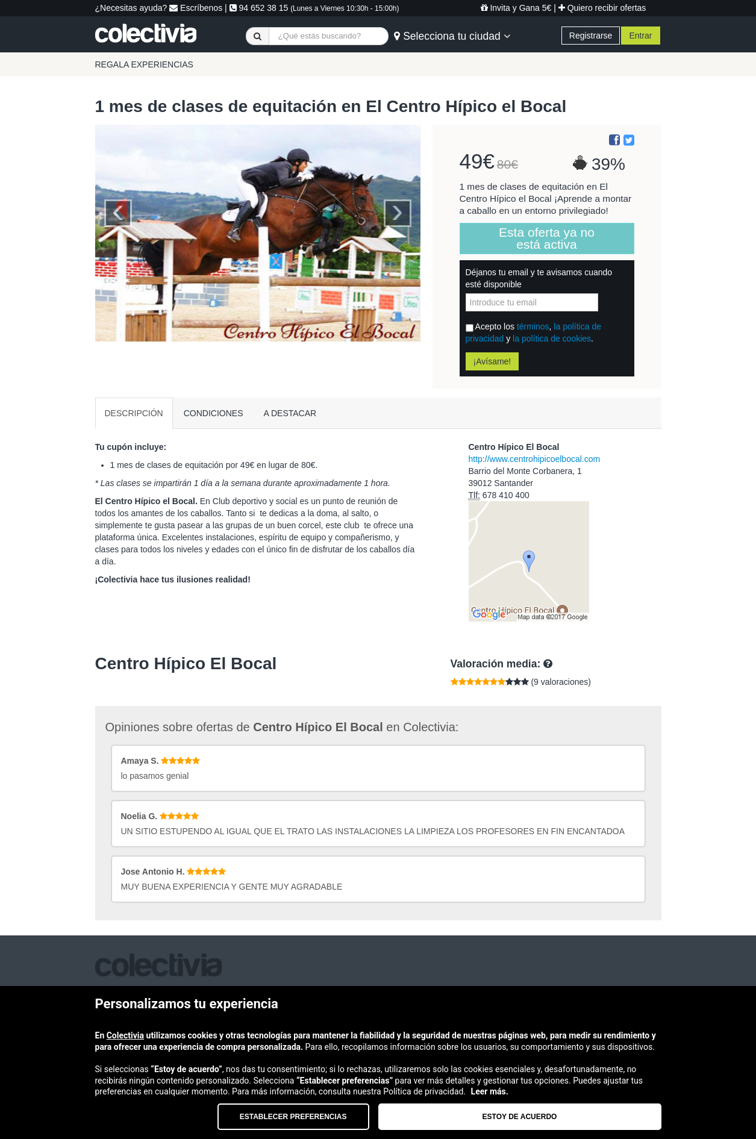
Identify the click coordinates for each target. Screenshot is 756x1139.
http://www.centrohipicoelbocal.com (535, 459)
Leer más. (489, 1091)
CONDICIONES (213, 413)
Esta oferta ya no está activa (547, 238)
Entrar (640, 35)
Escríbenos (195, 8)
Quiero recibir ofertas (602, 8)
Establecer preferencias (293, 1116)
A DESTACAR (290, 413)
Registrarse (591, 35)
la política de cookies (552, 338)
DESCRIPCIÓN (134, 413)
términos (533, 326)
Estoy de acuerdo (520, 1116)
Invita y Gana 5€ (516, 8)
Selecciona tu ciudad (452, 36)
